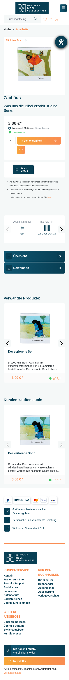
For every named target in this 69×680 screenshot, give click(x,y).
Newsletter (15, 661)
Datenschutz (11, 595)
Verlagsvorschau (48, 595)
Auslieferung (46, 591)
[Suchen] (35, 19)
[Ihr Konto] (51, 18)
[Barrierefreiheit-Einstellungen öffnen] (61, 42)
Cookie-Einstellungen (17, 602)
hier (49, 197)
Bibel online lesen (15, 621)
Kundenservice (16, 570)
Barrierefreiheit (13, 598)
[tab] (34, 256)
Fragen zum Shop (14, 579)
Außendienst (46, 587)
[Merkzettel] (45, 18)
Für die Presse (13, 633)
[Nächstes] (61, 229)
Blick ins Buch (16, 40)
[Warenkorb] (57, 18)
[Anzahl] (12, 140)
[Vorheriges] (7, 229)
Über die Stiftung (14, 625)
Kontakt (8, 575)
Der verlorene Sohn (21, 351)
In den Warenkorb (39, 141)
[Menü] (63, 8)
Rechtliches (11, 587)
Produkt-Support (14, 583)
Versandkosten (42, 128)
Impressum (10, 591)
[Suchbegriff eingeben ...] (17, 19)
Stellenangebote (14, 629)
